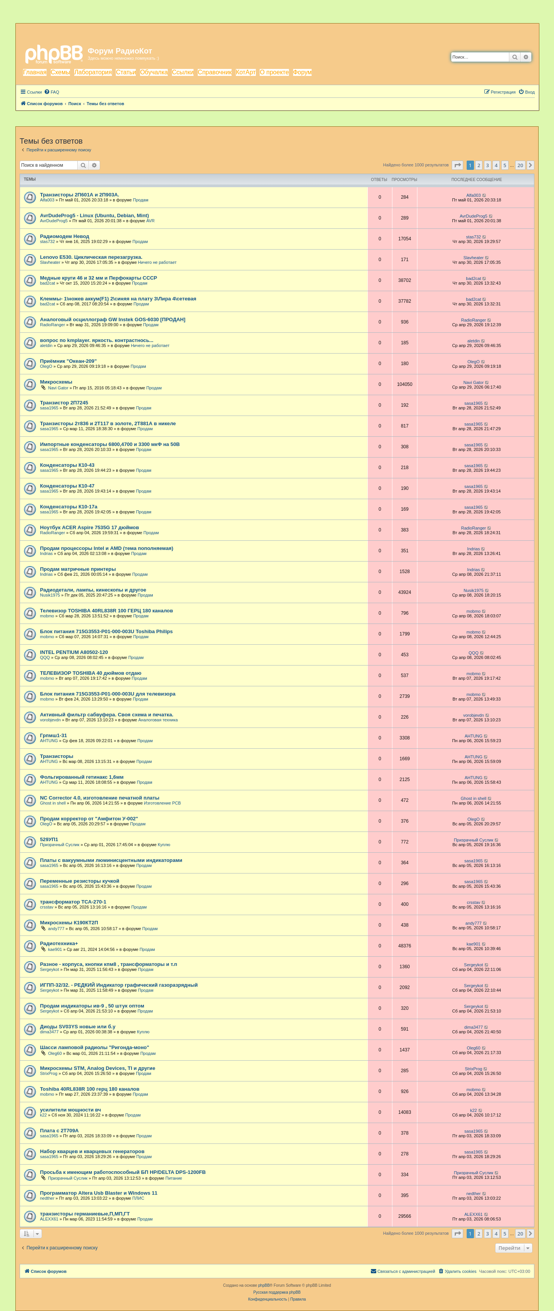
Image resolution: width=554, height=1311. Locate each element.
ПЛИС (138, 1198)
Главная (35, 72)
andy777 (56, 928)
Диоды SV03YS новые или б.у (77, 1026)
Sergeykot (49, 969)
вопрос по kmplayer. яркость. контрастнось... (97, 340)
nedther (47, 1198)
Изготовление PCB (162, 803)
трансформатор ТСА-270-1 (73, 902)
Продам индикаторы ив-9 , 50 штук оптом (92, 1006)
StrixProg (48, 1073)
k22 (43, 1115)
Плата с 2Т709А (59, 1130)
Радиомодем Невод (64, 236)
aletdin (46, 345)
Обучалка (154, 72)
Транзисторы (56, 756)
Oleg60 (55, 1053)
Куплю (164, 844)
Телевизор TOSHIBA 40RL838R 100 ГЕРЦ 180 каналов (106, 611)
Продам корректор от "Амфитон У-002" (89, 818)
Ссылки (183, 72)
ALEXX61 (49, 1219)
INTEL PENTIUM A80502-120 (74, 652)
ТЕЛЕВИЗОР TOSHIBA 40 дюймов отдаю (90, 673)
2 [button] (478, 165)
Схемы (60, 72)
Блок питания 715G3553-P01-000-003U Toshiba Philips (106, 631)
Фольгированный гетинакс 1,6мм (81, 777)
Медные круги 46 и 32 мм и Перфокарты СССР (98, 278)
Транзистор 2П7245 (64, 403)
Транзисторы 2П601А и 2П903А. (79, 195)
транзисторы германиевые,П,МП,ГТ (85, 1214)
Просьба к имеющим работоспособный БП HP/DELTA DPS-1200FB (123, 1172)
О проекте (274, 72)
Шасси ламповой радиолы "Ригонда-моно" (94, 1047)
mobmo (47, 616)
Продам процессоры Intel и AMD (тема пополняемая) (106, 548)
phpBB (264, 1285)
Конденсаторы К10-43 (67, 465)
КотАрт (246, 72)
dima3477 (49, 1031)
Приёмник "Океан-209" (68, 361)
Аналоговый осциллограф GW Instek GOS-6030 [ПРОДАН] (112, 319)
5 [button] (505, 165)
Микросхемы (56, 382)
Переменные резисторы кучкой (79, 881)
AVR (150, 220)
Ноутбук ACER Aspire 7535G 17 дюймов (89, 527)
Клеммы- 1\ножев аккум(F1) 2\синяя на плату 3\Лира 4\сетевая (118, 299)
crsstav (46, 907)
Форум (302, 72)
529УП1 (49, 839)
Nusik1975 (50, 595)
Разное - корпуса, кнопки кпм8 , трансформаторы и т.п (108, 964)
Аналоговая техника (158, 720)
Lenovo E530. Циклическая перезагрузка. (91, 257)
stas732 (47, 241)
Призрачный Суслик (59, 844)
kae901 (55, 949)
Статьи (126, 72)
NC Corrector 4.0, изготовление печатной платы (99, 798)
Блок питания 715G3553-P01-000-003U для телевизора (107, 694)
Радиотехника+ (59, 943)
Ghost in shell (53, 803)
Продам (141, 200)
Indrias (46, 553)
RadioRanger (52, 324)
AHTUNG (49, 740)
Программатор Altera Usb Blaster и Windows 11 (98, 1193)
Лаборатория (93, 72)
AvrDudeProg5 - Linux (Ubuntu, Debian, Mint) (94, 215)
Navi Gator (58, 388)
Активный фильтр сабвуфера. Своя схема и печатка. (107, 715)
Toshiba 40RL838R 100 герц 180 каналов (89, 1089)
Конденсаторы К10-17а (68, 507)
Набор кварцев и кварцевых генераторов (92, 1151)
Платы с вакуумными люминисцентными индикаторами (111, 860)
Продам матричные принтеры (78, 569)
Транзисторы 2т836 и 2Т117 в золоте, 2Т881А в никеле (108, 423)
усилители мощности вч (70, 1110)
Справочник (215, 72)
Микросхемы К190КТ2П (69, 922)
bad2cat (47, 283)
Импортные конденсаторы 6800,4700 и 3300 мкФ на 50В (110, 444)
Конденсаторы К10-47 (67, 486)
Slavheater (50, 262)
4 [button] (496, 165)
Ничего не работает (157, 262)
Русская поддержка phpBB (276, 1292)
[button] (457, 165)
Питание (173, 1178)
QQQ (45, 657)
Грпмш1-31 (53, 735)
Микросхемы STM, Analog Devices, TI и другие (97, 1068)
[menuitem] (51, 92)
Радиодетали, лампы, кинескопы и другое (93, 590)
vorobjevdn (50, 720)
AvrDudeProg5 (54, 220)
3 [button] (487, 165)
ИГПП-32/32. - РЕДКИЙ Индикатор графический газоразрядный (119, 985)
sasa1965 (49, 408)
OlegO (46, 366)
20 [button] (520, 165)
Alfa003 (47, 200)
